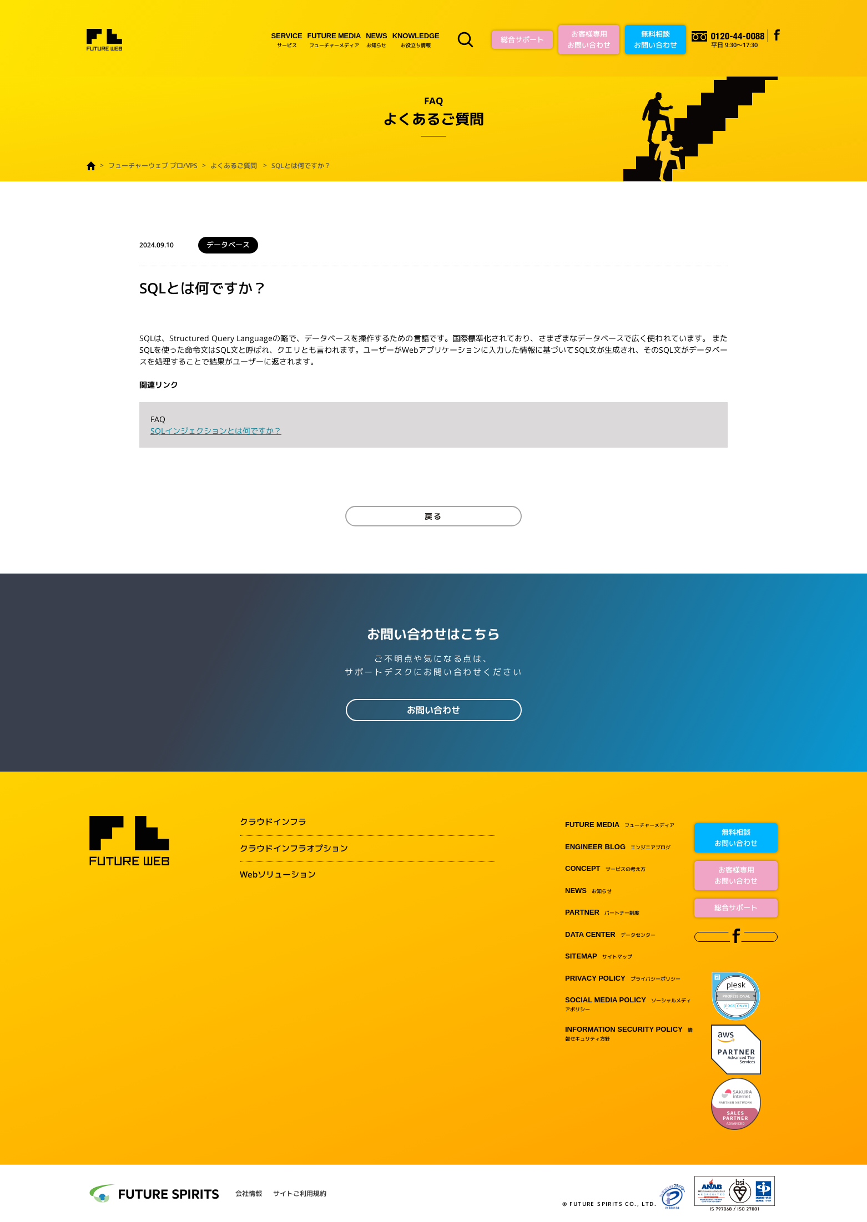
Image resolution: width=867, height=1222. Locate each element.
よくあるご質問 (233, 165)
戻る (433, 516)
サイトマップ (598, 956)
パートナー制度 (602, 912)
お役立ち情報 (416, 40)
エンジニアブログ (618, 847)
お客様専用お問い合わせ (589, 39)
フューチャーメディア (334, 40)
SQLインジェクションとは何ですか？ (215, 430)
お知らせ (376, 40)
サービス (287, 40)
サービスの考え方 (605, 869)
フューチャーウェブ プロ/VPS (153, 165)
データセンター (610, 935)
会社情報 (248, 1193)
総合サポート (522, 39)
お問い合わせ (433, 710)
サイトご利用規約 (299, 1193)
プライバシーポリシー (623, 978)
